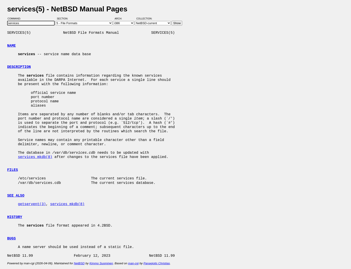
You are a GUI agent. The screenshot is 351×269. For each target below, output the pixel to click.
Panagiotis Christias (156, 263)
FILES (12, 170)
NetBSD (79, 263)
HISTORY (14, 217)
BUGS (11, 238)
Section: (63, 18)
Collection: (144, 18)
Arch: (120, 18)
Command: (16, 18)
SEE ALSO (15, 195)
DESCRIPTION (19, 67)
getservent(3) (32, 204)
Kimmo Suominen (101, 263)
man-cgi (133, 263)
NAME (11, 45)
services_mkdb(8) (35, 157)
